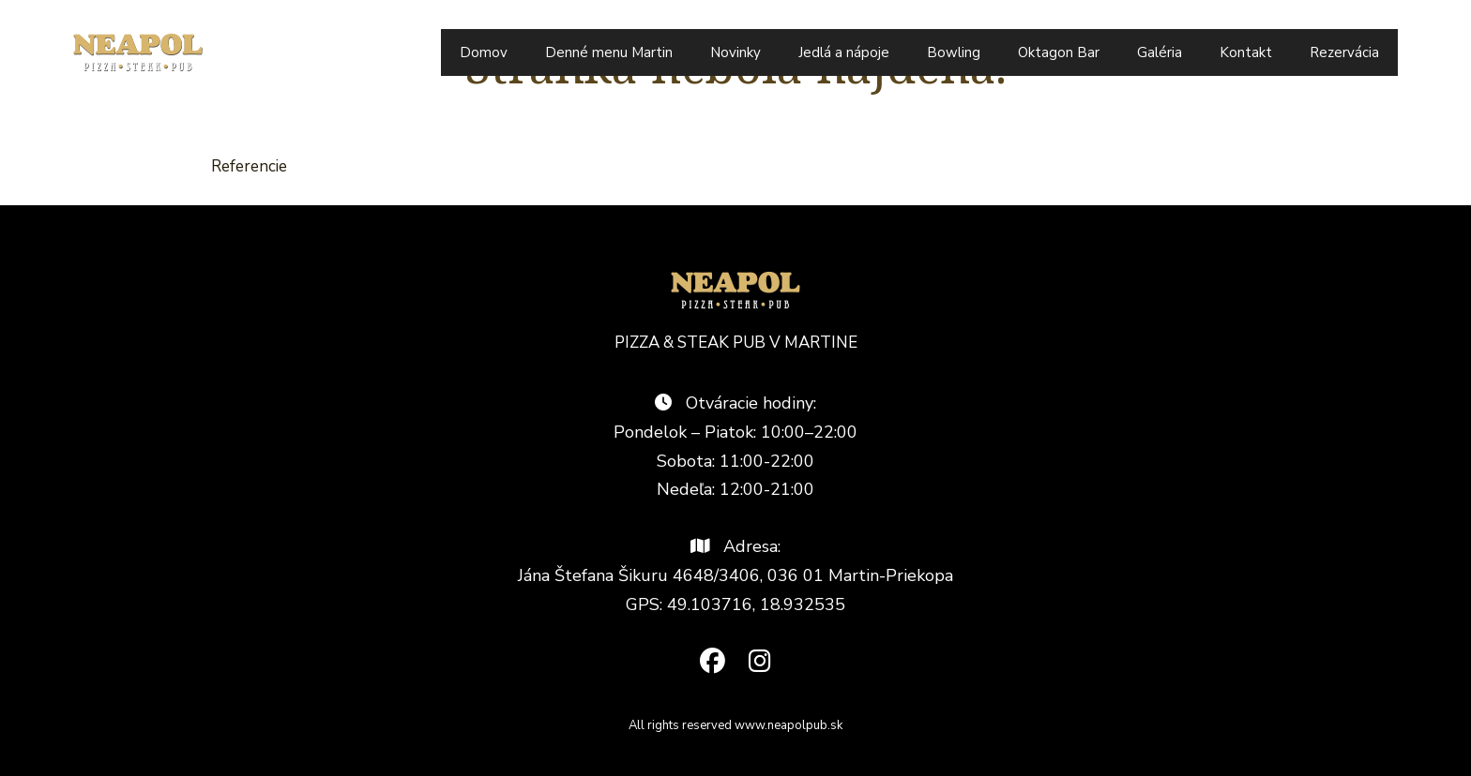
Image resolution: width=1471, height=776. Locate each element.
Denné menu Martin (609, 52)
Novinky (735, 52)
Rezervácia (1344, 52)
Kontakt (1246, 52)
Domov (484, 52)
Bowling (953, 52)
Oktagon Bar (1058, 52)
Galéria (1159, 52)
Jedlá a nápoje (843, 52)
